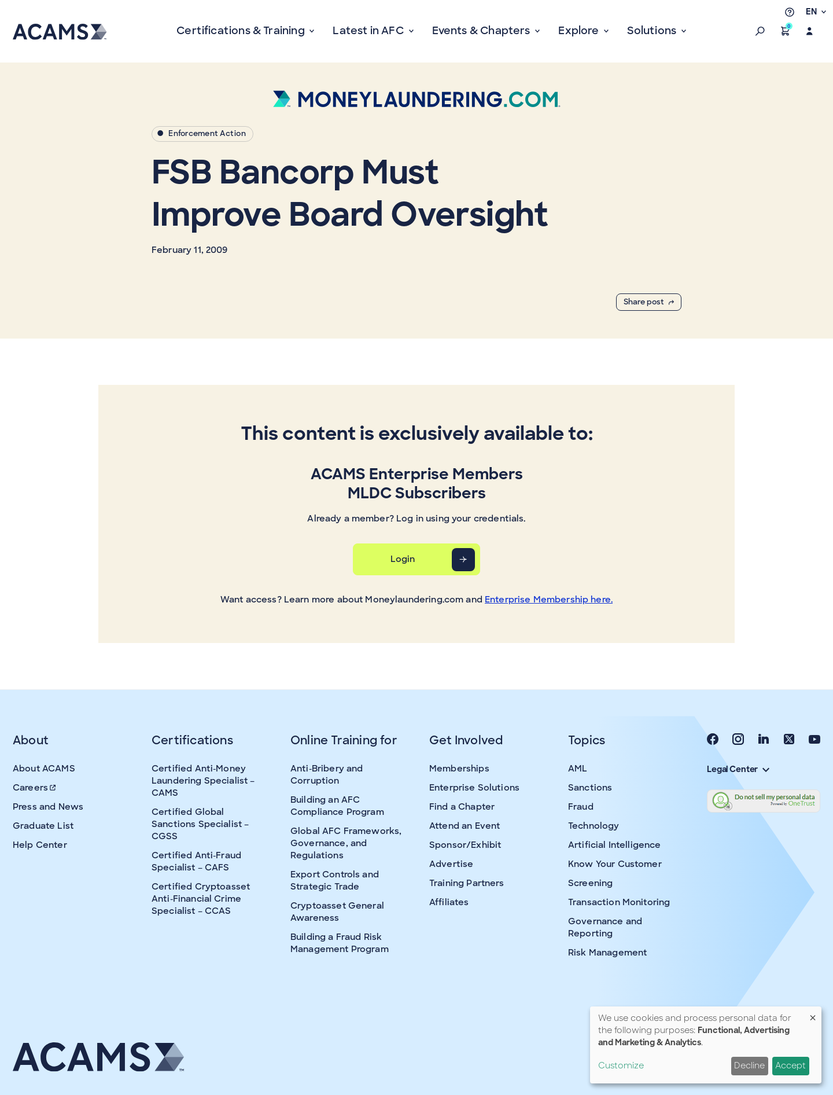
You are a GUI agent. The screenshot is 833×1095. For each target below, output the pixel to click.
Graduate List (43, 826)
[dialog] (705, 1044)
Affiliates (449, 902)
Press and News (48, 807)
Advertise (451, 864)
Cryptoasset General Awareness (337, 912)
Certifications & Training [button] (241, 31)
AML (577, 768)
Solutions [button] (653, 31)
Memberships (459, 768)
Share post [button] (649, 302)
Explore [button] (579, 31)
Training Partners (466, 883)
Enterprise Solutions (474, 787)
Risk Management (607, 952)
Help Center (40, 845)
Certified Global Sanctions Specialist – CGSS (200, 824)
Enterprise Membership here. (549, 599)
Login (402, 559)
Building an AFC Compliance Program (337, 806)
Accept (790, 1065)
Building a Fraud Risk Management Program (339, 943)
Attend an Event (464, 826)
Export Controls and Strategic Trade (334, 880)
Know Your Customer (615, 864)
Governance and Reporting (605, 927)
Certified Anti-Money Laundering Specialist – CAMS (203, 781)
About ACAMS (44, 768)
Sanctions (590, 787)
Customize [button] (621, 1065)
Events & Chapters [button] (482, 31)
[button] (760, 31)
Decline (749, 1065)
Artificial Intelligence (614, 845)
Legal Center (738, 769)
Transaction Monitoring (619, 902)
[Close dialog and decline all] (812, 1013)
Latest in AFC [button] (369, 31)
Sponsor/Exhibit (465, 845)
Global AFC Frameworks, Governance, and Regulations (345, 843)
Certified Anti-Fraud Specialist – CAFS (196, 861)
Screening (590, 883)
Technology (594, 826)
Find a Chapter (462, 807)
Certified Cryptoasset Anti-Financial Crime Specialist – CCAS (201, 899)
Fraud (581, 807)
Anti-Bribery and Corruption (326, 775)
